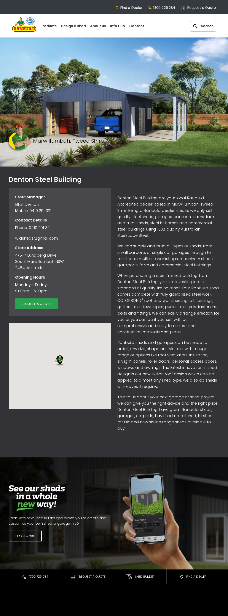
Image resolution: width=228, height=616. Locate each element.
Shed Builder (140, 576)
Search (203, 26)
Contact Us (180, 605)
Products (48, 25)
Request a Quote (198, 7)
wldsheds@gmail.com (36, 238)
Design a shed (73, 25)
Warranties (125, 605)
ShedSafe (124, 611)
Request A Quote (87, 576)
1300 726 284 (161, 7)
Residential (17, 611)
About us (98, 25)
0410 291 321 (40, 210)
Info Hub (117, 25)
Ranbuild (69, 605)
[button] (59, 360)
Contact (136, 25)
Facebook (179, 611)
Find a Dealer (129, 7)
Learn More (25, 536)
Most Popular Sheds (24, 605)
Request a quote (36, 304)
